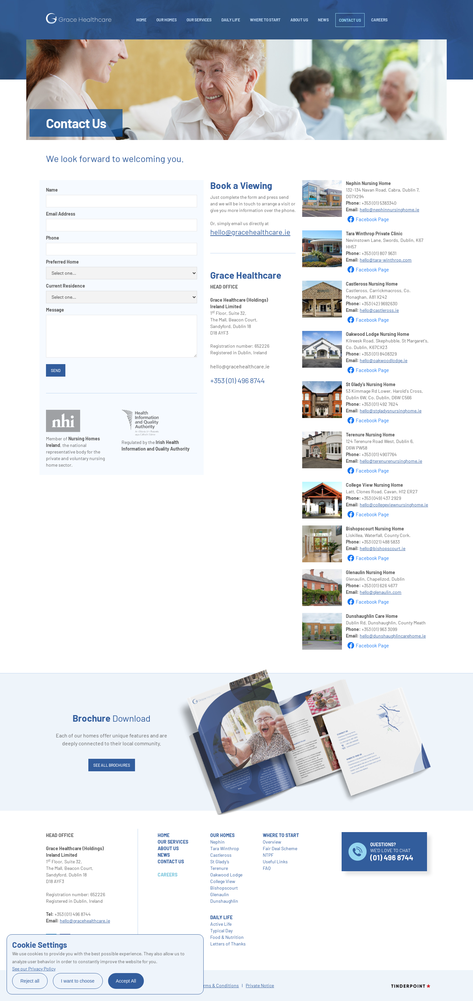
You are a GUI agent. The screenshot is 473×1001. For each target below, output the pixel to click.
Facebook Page (372, 219)
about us (168, 848)
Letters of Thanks (228, 943)
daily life (230, 19)
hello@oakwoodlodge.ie (383, 360)
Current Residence (65, 286)
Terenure (219, 868)
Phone (52, 238)
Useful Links (275, 861)
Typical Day (221, 930)
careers (379, 19)
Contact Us (350, 20)
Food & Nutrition (227, 937)
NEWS (323, 19)
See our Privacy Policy (34, 968)
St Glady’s (219, 861)
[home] (79, 18)
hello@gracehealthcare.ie (250, 231)
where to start (281, 835)
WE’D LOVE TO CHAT (391, 852)
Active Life (221, 924)
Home (141, 19)
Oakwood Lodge (226, 874)
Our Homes (166, 19)
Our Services (199, 19)
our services (173, 842)
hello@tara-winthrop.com (386, 260)
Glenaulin (219, 894)
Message (55, 310)
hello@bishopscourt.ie (382, 548)
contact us (171, 861)
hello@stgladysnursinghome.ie (390, 410)
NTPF (268, 855)
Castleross (221, 855)
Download (111, 718)
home (163, 835)
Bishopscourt (224, 888)
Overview (272, 842)
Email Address (60, 214)
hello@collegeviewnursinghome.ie (394, 504)
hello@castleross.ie (379, 310)
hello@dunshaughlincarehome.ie (393, 636)
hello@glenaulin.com (380, 592)
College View (222, 881)
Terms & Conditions (219, 985)
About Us (299, 19)
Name (52, 190)
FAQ (267, 868)
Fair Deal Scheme (280, 848)
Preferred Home (62, 262)
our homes (222, 835)
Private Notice (260, 985)
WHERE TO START (265, 19)
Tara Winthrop (224, 848)
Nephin (217, 842)
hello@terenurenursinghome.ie (391, 461)
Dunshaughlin (224, 901)
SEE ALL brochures (111, 765)
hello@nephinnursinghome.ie (389, 209)
